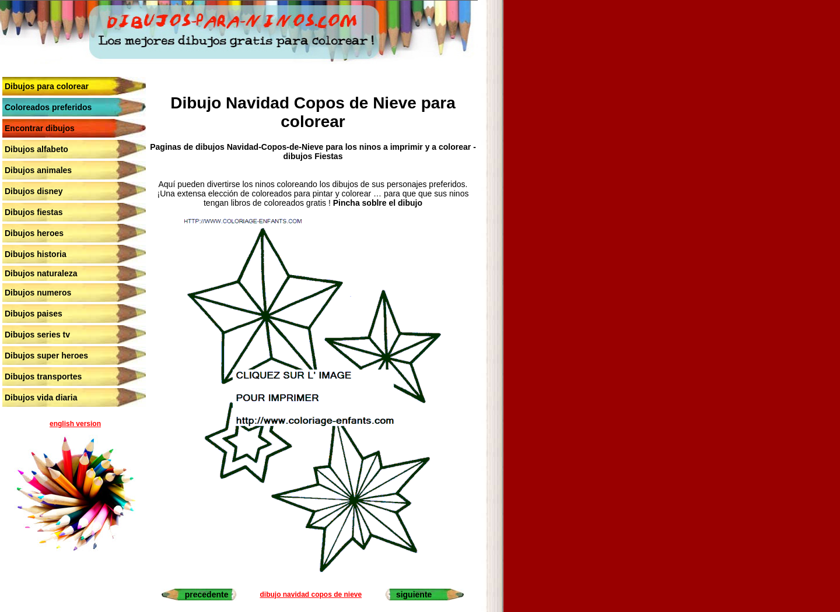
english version (75, 424)
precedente (207, 594)
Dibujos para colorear (47, 86)
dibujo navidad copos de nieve (311, 594)
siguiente (414, 594)
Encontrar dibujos (40, 128)
